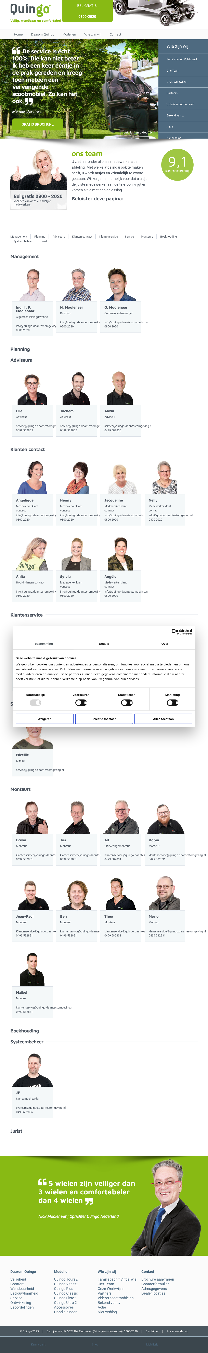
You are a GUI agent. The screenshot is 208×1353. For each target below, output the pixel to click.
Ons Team (172, 70)
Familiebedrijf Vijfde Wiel (181, 59)
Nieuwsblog (173, 138)
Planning (40, 236)
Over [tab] (165, 643)
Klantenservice (108, 236)
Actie (169, 126)
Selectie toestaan (104, 719)
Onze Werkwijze (176, 81)
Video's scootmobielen (180, 104)
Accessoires (64, 1307)
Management (18, 236)
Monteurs (147, 236)
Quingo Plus (63, 1289)
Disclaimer (152, 1331)
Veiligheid (18, 1279)
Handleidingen (65, 1312)
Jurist (43, 241)
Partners (171, 93)
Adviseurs (59, 236)
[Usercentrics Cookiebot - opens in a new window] (174, 632)
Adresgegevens (154, 1289)
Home (18, 34)
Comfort (17, 1284)
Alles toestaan (163, 719)
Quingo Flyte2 (65, 1298)
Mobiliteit (152, 1344)
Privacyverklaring (177, 1331)
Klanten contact (82, 236)
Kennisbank (38, 1344)
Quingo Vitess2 (66, 1284)
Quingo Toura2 (66, 1279)
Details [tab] (104, 643)
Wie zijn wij (92, 34)
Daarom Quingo (42, 34)
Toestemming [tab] (43, 643)
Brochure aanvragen (157, 1279)
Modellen (69, 34)
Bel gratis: (87, 5)
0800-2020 (87, 16)
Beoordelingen (22, 1307)
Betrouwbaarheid (24, 1293)
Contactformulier (155, 1284)
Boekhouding (168, 236)
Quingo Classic (66, 1293)
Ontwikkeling (20, 1303)
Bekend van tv (175, 115)
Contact (115, 34)
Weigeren (44, 719)
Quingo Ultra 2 (65, 1303)
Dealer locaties (153, 1293)
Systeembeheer (23, 241)
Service (129, 236)
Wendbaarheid (22, 1289)
